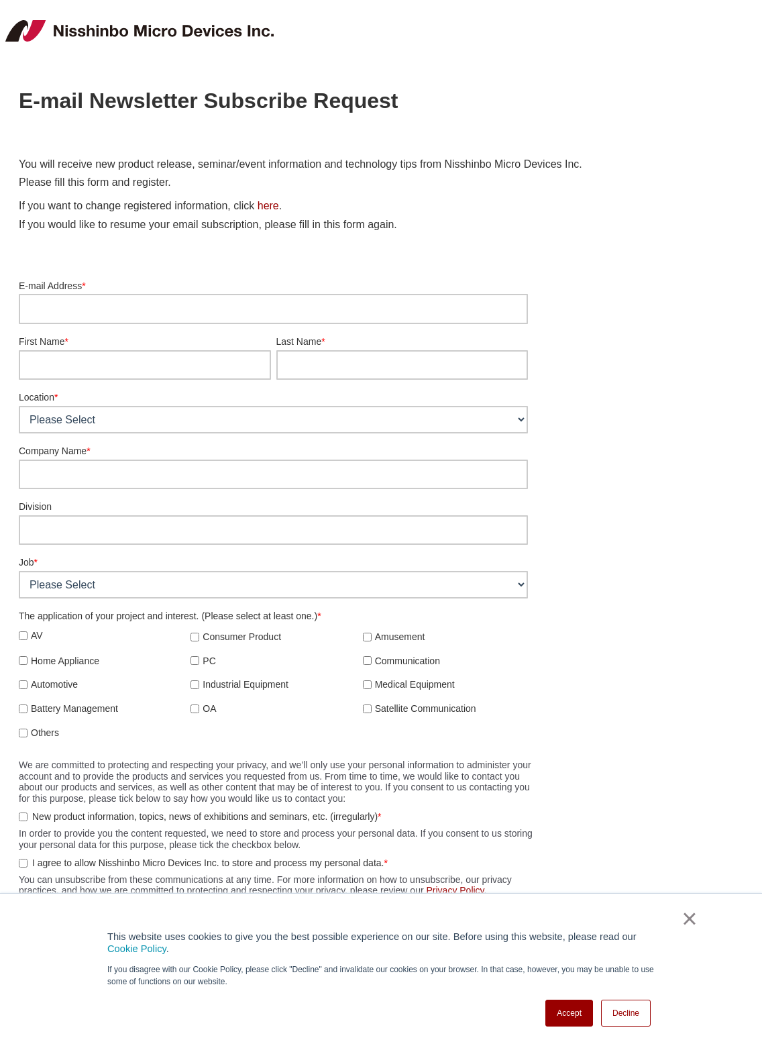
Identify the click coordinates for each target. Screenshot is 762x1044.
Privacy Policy (455, 890)
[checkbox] (273, 683)
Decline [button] (625, 1013)
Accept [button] (569, 1013)
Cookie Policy (136, 948)
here (268, 205)
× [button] (689, 918)
